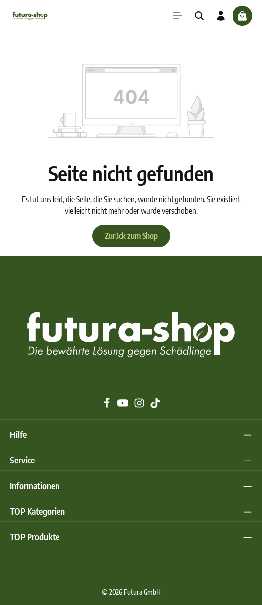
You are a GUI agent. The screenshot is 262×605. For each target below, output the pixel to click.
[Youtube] (123, 405)
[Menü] (177, 16)
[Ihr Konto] (221, 16)
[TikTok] (155, 405)
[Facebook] (107, 405)
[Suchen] (199, 16)
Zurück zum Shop (131, 236)
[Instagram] (140, 405)
